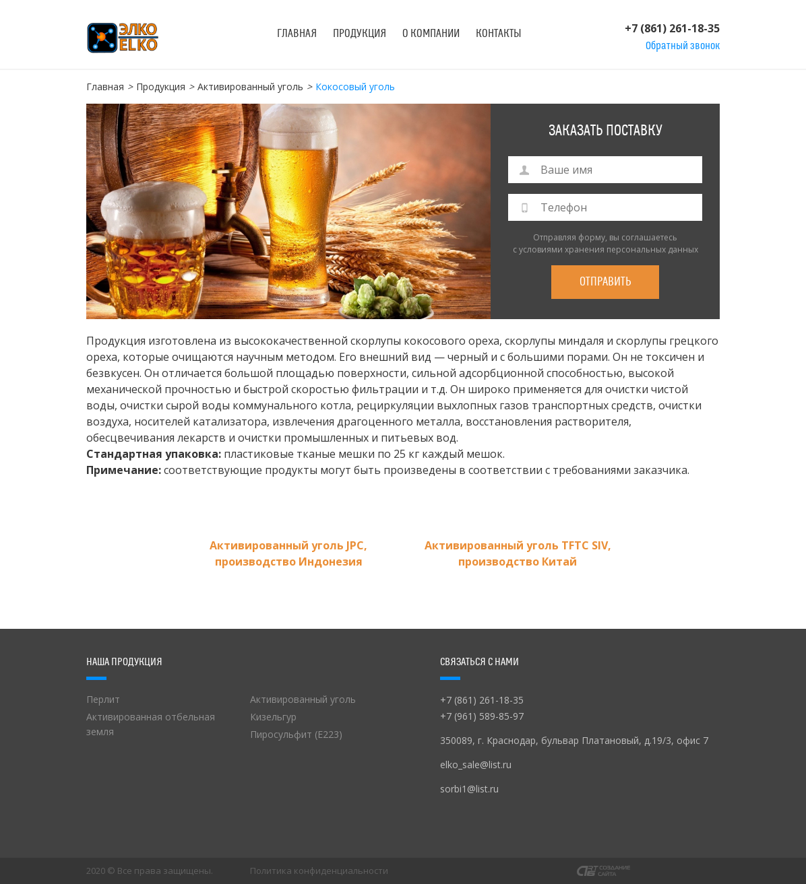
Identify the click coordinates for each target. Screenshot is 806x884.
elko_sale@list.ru (476, 764)
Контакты (499, 33)
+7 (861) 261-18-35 (672, 28)
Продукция (359, 33)
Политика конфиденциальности (319, 871)
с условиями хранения (558, 249)
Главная (297, 33)
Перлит (103, 699)
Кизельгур (273, 716)
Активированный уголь (250, 86)
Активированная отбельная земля (150, 724)
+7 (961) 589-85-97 (482, 716)
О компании (431, 33)
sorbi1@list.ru (469, 788)
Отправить (605, 282)
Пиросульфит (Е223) (296, 734)
